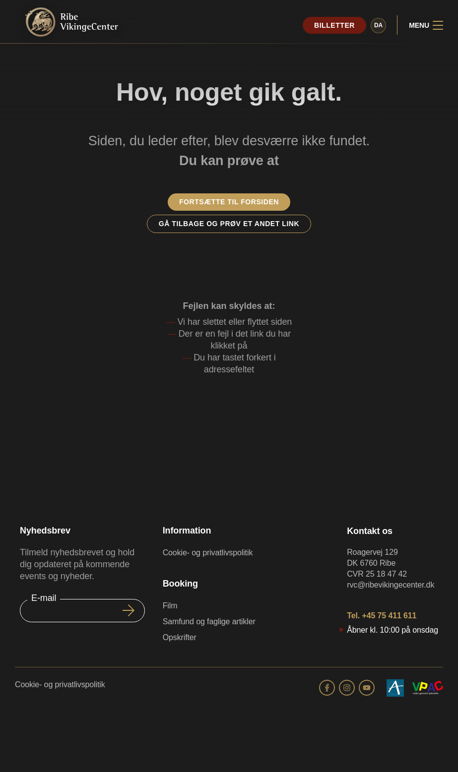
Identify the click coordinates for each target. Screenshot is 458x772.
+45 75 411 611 (389, 615)
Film (170, 605)
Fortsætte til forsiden (229, 202)
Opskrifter (179, 637)
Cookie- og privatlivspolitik (208, 552)
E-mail (43, 598)
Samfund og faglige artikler (209, 621)
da (377, 25)
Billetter (333, 25)
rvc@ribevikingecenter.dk (390, 585)
